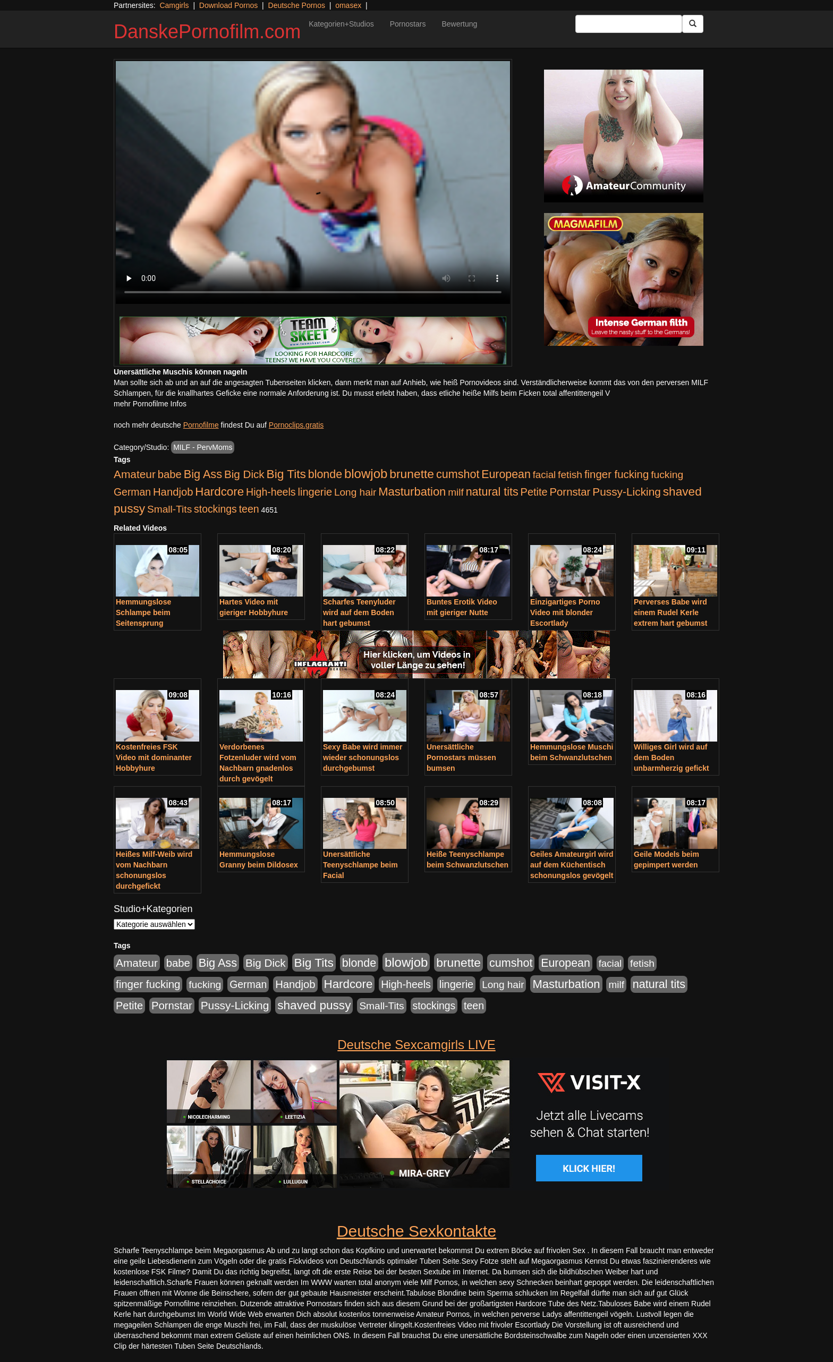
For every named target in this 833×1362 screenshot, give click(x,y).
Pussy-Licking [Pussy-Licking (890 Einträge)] (626, 492)
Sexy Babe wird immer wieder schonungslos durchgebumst (362, 757)
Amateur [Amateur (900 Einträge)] (135, 474)
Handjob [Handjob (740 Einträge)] (173, 492)
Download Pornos (228, 5)
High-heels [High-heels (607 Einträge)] (271, 492)
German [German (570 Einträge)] (132, 492)
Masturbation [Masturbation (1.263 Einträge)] (412, 491)
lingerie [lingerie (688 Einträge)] (315, 492)
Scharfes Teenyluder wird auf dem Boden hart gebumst (359, 612)
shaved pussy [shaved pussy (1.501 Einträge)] (314, 1005)
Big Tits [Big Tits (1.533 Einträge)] (286, 474)
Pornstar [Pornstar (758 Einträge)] (570, 492)
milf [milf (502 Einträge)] (456, 492)
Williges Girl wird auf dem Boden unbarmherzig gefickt (671, 757)
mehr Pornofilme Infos (150, 403)
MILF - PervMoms (202, 447)
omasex (348, 5)
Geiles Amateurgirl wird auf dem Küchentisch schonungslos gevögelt (572, 865)
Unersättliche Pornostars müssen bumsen (461, 757)
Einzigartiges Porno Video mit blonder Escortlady (565, 612)
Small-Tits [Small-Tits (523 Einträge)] (169, 509)
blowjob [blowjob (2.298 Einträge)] (365, 473)
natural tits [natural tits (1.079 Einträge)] (492, 492)
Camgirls (174, 5)
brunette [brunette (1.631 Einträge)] (411, 474)
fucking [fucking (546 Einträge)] (667, 474)
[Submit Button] (692, 24)
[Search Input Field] (628, 24)
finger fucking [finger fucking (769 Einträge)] (616, 474)
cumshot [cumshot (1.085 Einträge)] (457, 474)
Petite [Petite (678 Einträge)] (534, 492)
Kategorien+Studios (341, 24)
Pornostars (408, 24)
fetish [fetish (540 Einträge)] (570, 474)
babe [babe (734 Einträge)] (170, 474)
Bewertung (459, 24)
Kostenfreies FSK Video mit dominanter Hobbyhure (154, 757)
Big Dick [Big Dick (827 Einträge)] (244, 474)
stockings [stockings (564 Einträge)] (215, 509)
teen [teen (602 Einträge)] (249, 509)
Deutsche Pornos (296, 5)
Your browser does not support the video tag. (313, 182)
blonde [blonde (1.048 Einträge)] (325, 474)
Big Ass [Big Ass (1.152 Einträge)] (203, 474)
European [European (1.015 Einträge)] (506, 474)
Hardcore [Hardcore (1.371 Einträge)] (219, 491)
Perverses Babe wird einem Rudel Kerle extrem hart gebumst (670, 612)
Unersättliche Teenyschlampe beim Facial (360, 865)
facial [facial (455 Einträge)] (544, 474)
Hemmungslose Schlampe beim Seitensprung (143, 612)
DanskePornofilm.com (207, 31)
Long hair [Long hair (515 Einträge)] (355, 492)
